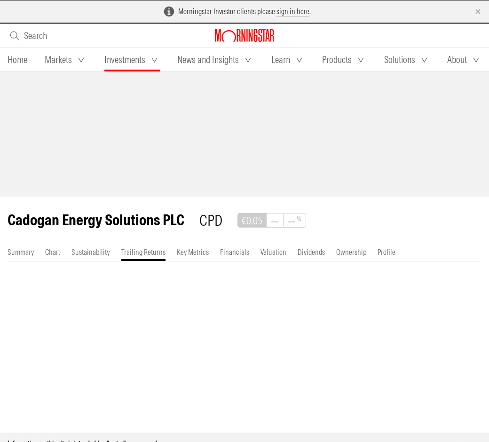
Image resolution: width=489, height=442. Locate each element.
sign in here (292, 11)
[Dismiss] (477, 11)
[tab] (17, 59)
